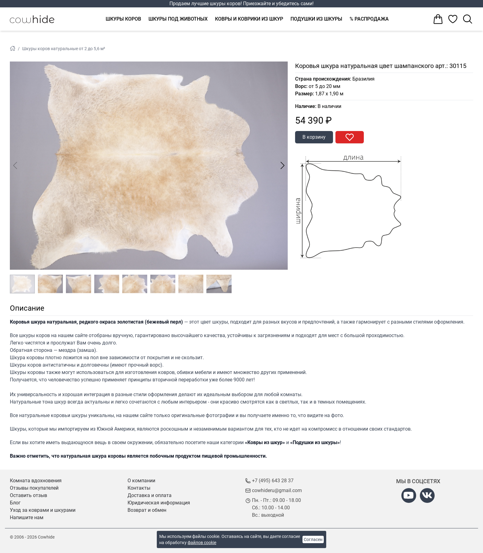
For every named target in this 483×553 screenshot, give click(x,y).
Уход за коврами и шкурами (42, 510)
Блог (15, 503)
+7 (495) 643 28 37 (273, 480)
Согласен (313, 539)
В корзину (314, 137)
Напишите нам (26, 517)
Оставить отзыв (28, 495)
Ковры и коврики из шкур (249, 19)
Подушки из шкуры (316, 19)
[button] (282, 165)
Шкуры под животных (178, 19)
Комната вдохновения (36, 480)
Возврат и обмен (147, 510)
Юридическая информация (159, 503)
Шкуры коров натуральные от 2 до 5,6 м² (63, 48)
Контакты (139, 488)
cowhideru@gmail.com (277, 490)
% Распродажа (369, 19)
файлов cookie (202, 542)
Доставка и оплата (150, 495)
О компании (141, 480)
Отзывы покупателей (34, 488)
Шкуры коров (123, 19)
